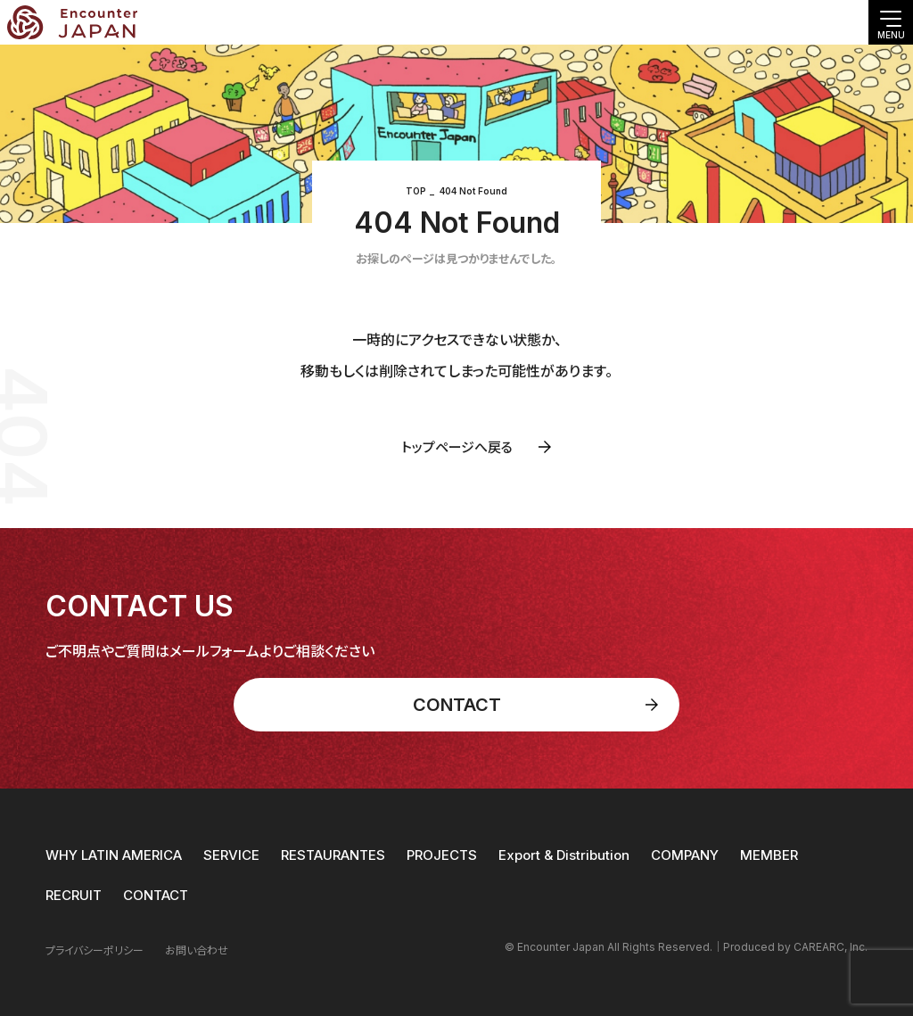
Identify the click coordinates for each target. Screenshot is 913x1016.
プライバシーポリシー (94, 950)
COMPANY (685, 855)
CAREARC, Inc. (831, 947)
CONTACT (155, 895)
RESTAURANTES (333, 855)
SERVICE (231, 855)
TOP (416, 191)
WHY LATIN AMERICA (113, 855)
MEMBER (769, 855)
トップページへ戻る (457, 447)
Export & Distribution (563, 855)
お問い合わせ (196, 950)
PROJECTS (442, 855)
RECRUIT (73, 895)
